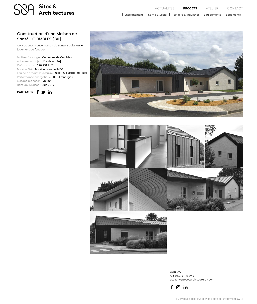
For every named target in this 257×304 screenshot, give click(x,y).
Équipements (212, 14)
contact (235, 8)
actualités (164, 8)
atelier (212, 8)
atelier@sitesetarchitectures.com (192, 279)
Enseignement (134, 14)
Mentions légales (187, 299)
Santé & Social (157, 14)
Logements (233, 14)
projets (190, 8)
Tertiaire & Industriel (185, 14)
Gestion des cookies (209, 299)
